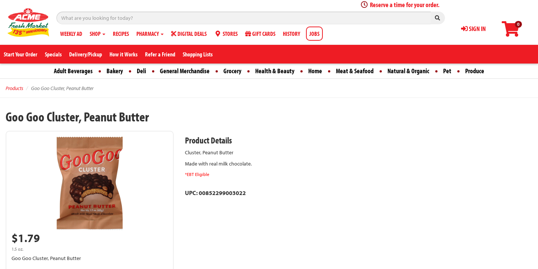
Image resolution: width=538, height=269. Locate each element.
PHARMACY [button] (150, 33)
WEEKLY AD (71, 33)
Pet (447, 71)
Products (14, 88)
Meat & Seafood (355, 71)
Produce (474, 71)
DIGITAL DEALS (189, 33)
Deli (141, 71)
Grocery (232, 71)
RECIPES (121, 33)
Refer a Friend (160, 54)
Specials (53, 54)
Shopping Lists (198, 54)
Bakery (114, 71)
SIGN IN (473, 28)
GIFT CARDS (260, 33)
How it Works (123, 54)
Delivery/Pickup (85, 54)
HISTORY (291, 33)
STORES (226, 33)
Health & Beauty (274, 71)
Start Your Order (20, 54)
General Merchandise (185, 71)
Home (315, 71)
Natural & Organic (408, 71)
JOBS (314, 33)
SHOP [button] (97, 33)
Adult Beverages (73, 71)
